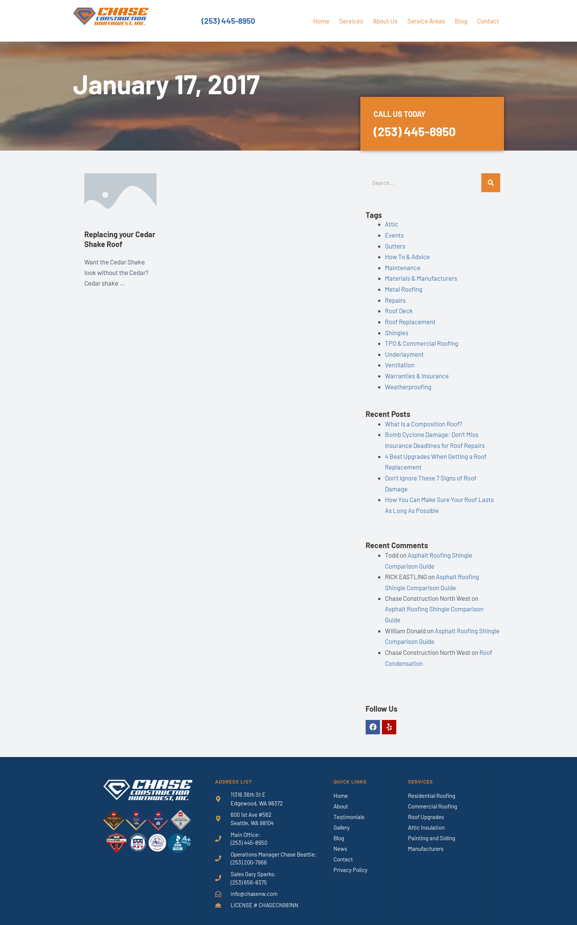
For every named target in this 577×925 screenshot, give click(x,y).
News (340, 841)
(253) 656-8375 (249, 875)
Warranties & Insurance (417, 372)
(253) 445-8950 (228, 20)
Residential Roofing (431, 788)
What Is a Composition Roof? (423, 420)
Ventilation (399, 362)
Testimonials (349, 809)
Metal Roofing (403, 288)
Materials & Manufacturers (421, 277)
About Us (385, 21)
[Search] (490, 182)
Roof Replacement (410, 319)
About (340, 798)
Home (321, 21)
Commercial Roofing (432, 798)
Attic (391, 224)
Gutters (395, 245)
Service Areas (426, 21)
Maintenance (402, 266)
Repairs (395, 298)
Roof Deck (399, 309)
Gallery (341, 819)
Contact (488, 21)
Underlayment (404, 351)
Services (351, 21)
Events (394, 234)
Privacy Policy (350, 862)
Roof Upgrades (426, 809)
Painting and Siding (431, 830)
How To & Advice (407, 256)
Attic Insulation (426, 819)
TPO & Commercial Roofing (422, 341)
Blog (461, 21)
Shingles (396, 330)
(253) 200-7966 (249, 855)
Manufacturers (426, 841)
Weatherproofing (408, 383)
